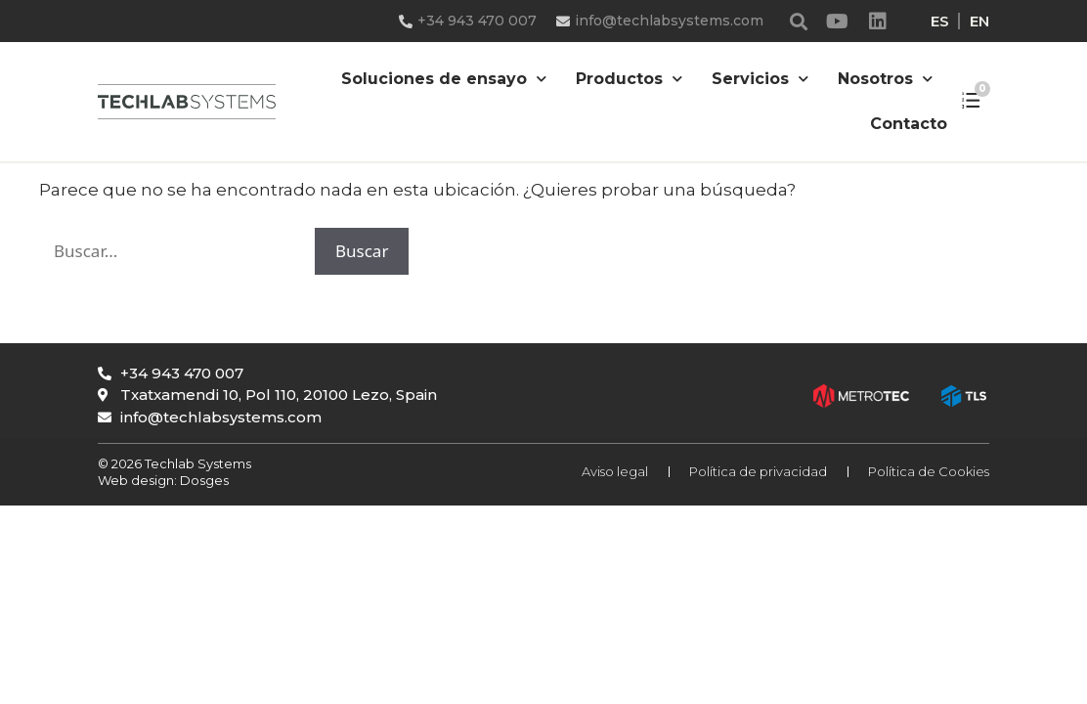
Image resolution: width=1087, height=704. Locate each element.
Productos (629, 79)
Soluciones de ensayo (443, 79)
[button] (799, 21)
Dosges (203, 480)
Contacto (908, 123)
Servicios (760, 79)
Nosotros (885, 79)
